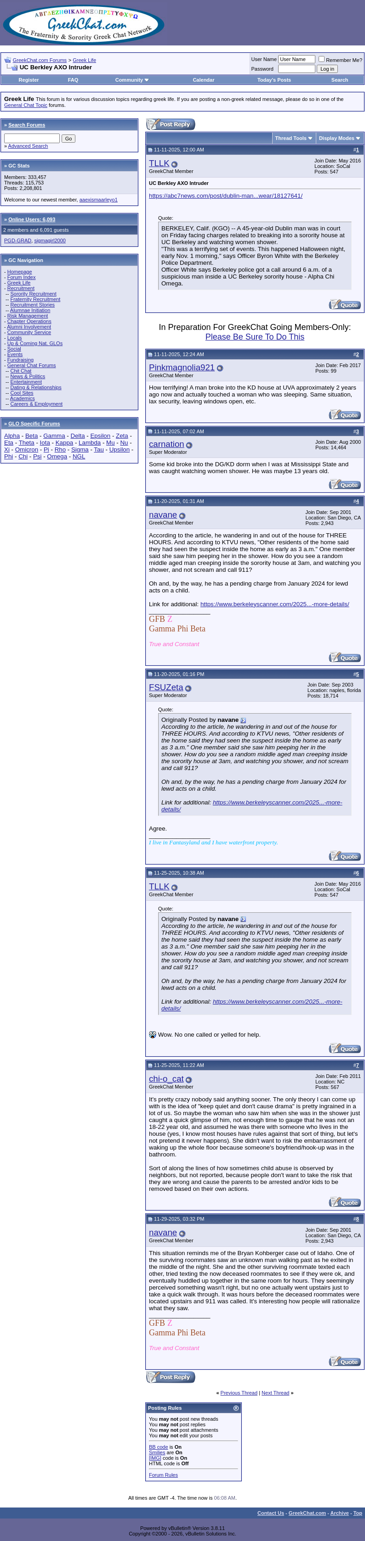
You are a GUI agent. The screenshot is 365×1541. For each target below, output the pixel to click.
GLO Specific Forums (34, 423)
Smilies (157, 1452)
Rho (60, 449)
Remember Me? (340, 60)
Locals (14, 338)
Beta (31, 435)
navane (163, 514)
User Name (264, 59)
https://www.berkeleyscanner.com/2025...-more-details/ (274, 604)
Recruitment (20, 288)
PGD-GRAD (17, 240)
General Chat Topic (25, 105)
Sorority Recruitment (33, 293)
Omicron (26, 449)
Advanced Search (28, 146)
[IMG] (155, 1458)
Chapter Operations (29, 321)
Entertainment (25, 382)
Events (15, 354)
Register (29, 80)
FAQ (73, 80)
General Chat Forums (31, 365)
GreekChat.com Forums (40, 60)
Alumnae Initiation (30, 310)
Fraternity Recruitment (35, 299)
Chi (23, 456)
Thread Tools (291, 138)
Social (14, 349)
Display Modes (336, 138)
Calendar (203, 80)
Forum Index (21, 277)
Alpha (12, 435)
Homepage (19, 271)
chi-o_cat (166, 1078)
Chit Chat (20, 371)
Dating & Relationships (35, 387)
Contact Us (270, 1513)
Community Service (29, 332)
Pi (46, 449)
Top (358, 1513)
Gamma (54, 435)
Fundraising (20, 360)
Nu (124, 442)
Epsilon (100, 435)
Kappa (65, 442)
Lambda (90, 442)
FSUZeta (166, 687)
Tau (99, 449)
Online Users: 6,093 (31, 219)
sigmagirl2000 (49, 240)
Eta (8, 442)
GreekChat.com (307, 1513)
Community (132, 80)
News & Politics (27, 376)
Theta (26, 442)
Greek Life (84, 60)
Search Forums (26, 125)
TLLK (159, 163)
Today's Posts (274, 80)
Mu (110, 442)
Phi (8, 456)
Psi (37, 456)
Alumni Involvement (29, 326)
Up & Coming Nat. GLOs (35, 343)
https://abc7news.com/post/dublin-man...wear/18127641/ (225, 195)
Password (262, 69)
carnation (166, 444)
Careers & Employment (36, 404)
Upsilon (119, 449)
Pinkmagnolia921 (182, 367)
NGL (79, 456)
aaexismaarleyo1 (99, 199)
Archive (340, 1513)
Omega (57, 456)
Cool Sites (21, 393)
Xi (7, 449)
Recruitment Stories (32, 304)
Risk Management (27, 315)
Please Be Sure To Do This (254, 336)
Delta (78, 435)
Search (339, 80)
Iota (45, 442)
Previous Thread (239, 1393)
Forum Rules (163, 1475)
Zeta (122, 435)
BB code (158, 1447)
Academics (22, 398)
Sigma (80, 449)
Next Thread (275, 1393)
